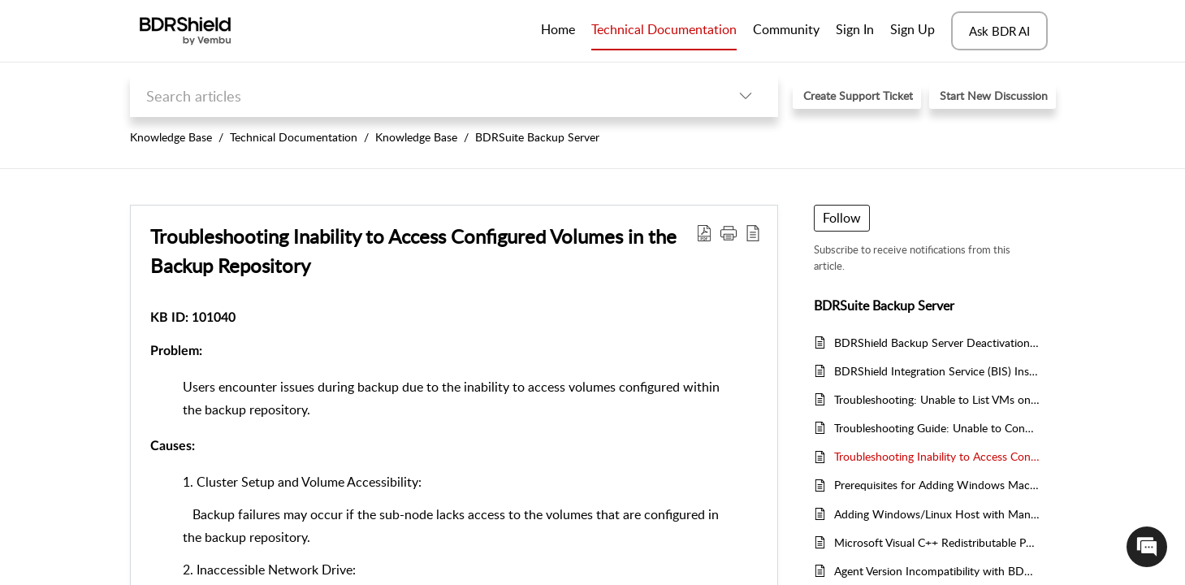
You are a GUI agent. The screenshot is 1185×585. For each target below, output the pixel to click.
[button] (745, 95)
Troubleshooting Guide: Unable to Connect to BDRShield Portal (937, 428)
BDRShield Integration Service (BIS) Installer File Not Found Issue (937, 371)
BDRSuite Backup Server (537, 137)
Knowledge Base (171, 137)
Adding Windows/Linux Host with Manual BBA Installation (937, 514)
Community (786, 29)
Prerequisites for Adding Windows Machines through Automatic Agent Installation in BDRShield (937, 484)
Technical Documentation (293, 137)
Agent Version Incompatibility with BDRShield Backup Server (937, 570)
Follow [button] (842, 218)
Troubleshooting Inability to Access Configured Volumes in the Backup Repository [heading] (413, 251)
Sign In (855, 29)
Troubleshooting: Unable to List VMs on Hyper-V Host (937, 399)
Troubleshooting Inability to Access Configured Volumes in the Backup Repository (937, 456)
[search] (421, 95)
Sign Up (912, 29)
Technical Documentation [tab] (664, 29)
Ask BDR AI (999, 31)
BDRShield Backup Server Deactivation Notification (937, 342)
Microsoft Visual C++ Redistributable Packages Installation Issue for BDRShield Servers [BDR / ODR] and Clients (937, 542)
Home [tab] (558, 29)
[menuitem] (855, 30)
